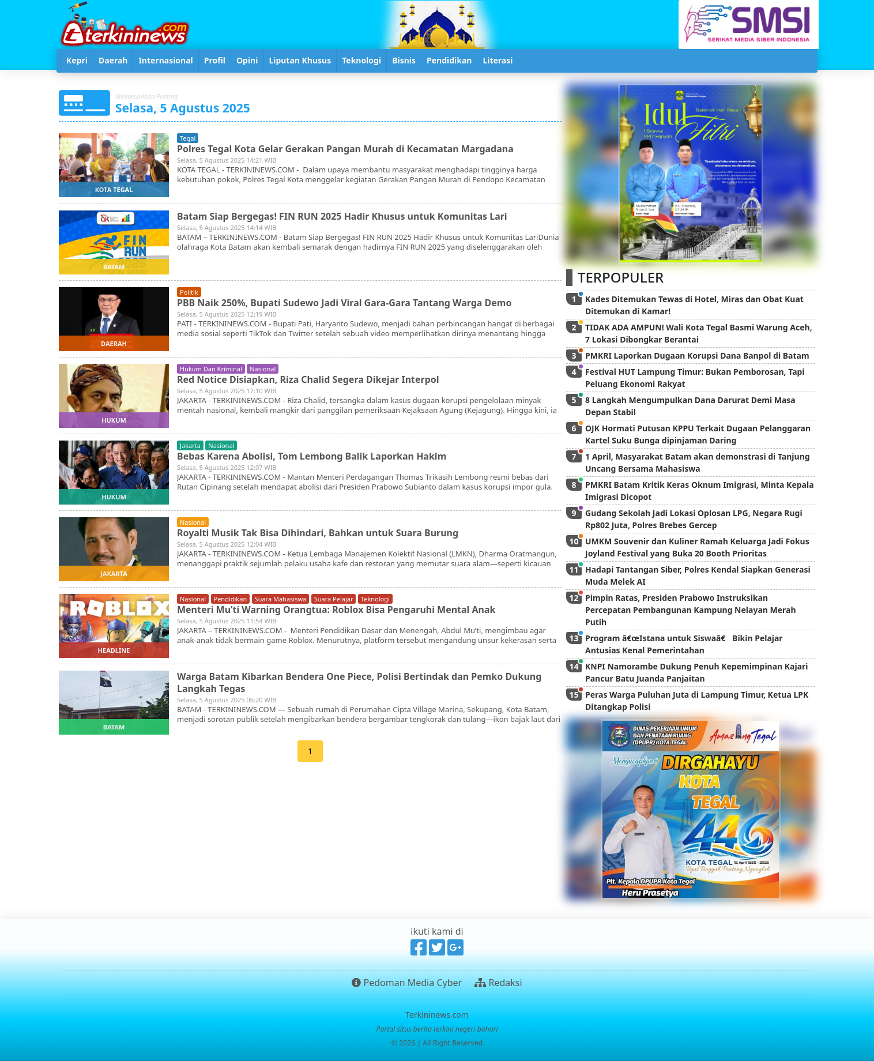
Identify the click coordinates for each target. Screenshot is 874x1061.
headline (114, 650)
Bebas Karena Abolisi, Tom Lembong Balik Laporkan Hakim (312, 456)
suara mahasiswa (281, 599)
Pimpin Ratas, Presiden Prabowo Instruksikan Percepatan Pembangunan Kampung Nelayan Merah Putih (690, 609)
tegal (187, 138)
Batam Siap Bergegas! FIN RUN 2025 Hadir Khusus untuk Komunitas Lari (342, 216)
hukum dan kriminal (211, 368)
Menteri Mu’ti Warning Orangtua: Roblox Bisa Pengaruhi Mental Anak (336, 609)
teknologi (375, 599)
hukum (113, 420)
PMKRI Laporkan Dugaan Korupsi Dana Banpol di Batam (697, 355)
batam (114, 266)
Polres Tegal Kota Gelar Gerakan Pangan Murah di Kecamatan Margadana (345, 148)
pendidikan (230, 599)
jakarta (190, 445)
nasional (263, 368)
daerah (114, 343)
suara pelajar (333, 599)
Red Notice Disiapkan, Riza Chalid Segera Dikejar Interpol (308, 379)
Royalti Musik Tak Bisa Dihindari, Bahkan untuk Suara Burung (318, 532)
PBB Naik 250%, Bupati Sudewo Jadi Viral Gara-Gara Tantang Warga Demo (344, 302)
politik (189, 292)
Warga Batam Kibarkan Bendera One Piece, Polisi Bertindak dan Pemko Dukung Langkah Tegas (359, 682)
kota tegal (114, 189)
